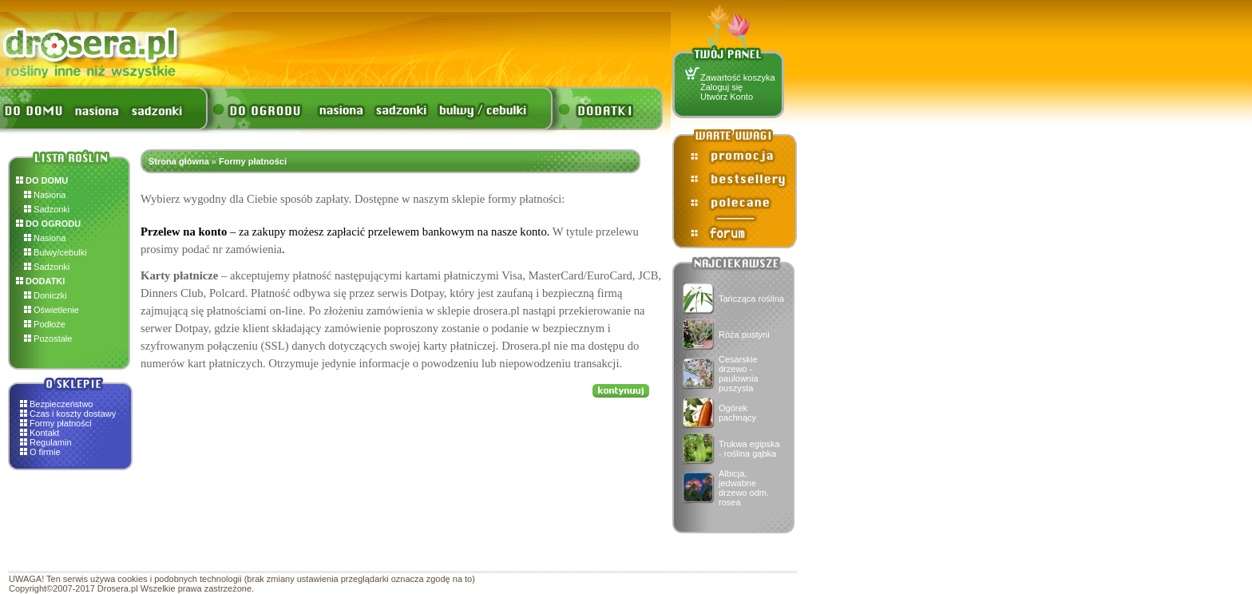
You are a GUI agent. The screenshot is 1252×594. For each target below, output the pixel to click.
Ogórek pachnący (737, 412)
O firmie (45, 452)
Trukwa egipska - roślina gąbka (749, 448)
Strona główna (179, 161)
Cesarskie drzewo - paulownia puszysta (739, 373)
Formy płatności (61, 423)
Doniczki (45, 295)
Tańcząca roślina (751, 298)
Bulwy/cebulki (55, 252)
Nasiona (44, 195)
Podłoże (44, 324)
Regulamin (51, 442)
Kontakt (44, 433)
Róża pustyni (744, 334)
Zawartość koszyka (737, 77)
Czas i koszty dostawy (73, 413)
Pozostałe (48, 338)
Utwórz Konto (726, 96)
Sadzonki (46, 209)
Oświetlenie (51, 310)
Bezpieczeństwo (61, 404)
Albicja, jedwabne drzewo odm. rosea (744, 488)
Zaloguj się (721, 87)
